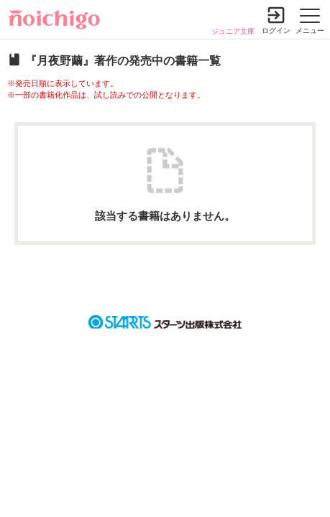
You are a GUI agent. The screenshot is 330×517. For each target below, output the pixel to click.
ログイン (276, 30)
